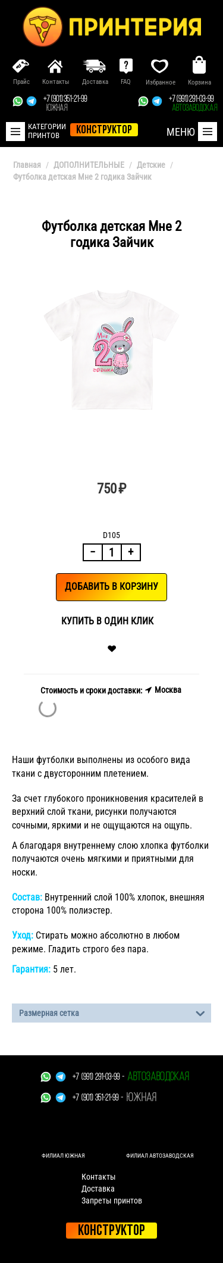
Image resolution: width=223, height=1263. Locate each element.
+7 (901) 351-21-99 (65, 104)
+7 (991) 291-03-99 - (98, 1077)
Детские (151, 165)
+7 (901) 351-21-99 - (98, 1098)
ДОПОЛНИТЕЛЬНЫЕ (89, 165)
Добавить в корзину (111, 586)
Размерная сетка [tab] (112, 1012)
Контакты (98, 1176)
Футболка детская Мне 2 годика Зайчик (82, 177)
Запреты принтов (111, 1200)
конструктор (104, 130)
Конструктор (111, 1231)
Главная (27, 165)
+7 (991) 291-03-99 (193, 104)
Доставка (98, 1188)
